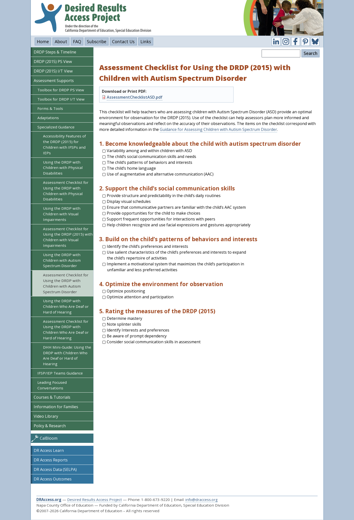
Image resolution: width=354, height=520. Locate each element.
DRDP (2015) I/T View (53, 71)
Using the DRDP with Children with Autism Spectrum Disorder (62, 260)
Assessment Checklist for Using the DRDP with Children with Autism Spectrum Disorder (65, 283)
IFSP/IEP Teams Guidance (60, 373)
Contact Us (123, 41)
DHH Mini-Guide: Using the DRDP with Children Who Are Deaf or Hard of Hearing (67, 355)
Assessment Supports (54, 80)
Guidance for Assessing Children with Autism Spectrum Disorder (218, 129)
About (61, 41)
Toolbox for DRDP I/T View (61, 99)
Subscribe (96, 41)
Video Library (46, 416)
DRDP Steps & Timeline (55, 52)
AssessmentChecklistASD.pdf (134, 97)
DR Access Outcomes (53, 479)
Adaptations (48, 117)
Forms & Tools (50, 108)
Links (145, 41)
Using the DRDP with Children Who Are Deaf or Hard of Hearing (66, 306)
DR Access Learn (49, 450)
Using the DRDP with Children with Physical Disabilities (63, 168)
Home (43, 41)
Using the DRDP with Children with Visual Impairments (61, 214)
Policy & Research (50, 425)
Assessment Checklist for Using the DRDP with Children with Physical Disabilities (65, 190)
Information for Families (56, 406)
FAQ (77, 41)
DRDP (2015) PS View (53, 61)
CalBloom (48, 438)
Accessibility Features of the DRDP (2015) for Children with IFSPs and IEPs (64, 144)
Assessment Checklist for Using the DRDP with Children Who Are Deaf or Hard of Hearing (66, 329)
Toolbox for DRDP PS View (60, 89)
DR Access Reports (51, 460)
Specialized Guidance (56, 127)
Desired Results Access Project (94, 499)
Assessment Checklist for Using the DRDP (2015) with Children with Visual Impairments (68, 237)
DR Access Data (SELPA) (55, 469)
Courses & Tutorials (52, 397)
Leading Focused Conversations (52, 385)
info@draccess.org (201, 499)
